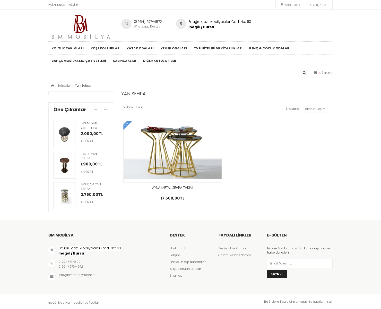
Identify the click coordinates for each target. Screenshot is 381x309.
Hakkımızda (56, 4)
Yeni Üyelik (292, 5)
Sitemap (176, 275)
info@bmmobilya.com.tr (77, 275)
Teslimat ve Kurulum (233, 248)
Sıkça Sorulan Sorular (185, 269)
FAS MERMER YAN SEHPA (90, 125)
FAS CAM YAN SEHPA (91, 186)
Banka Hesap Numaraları (188, 262)
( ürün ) (326, 73)
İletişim (73, 4)
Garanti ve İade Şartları (234, 255)
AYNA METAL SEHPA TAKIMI (172, 187)
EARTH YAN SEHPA (89, 156)
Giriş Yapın (321, 5)
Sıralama (292, 109)
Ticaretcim (287, 302)
